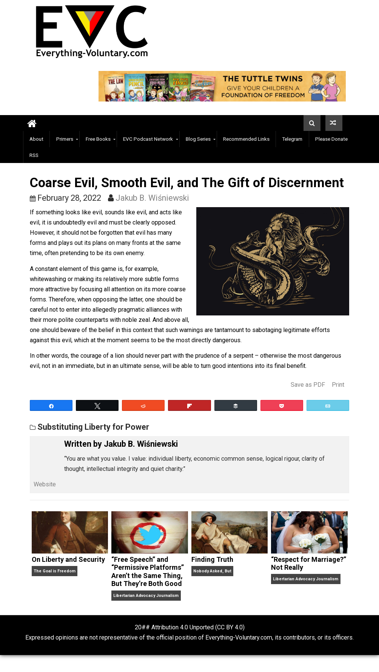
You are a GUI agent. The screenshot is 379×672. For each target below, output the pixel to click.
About (36, 139)
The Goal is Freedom (54, 571)
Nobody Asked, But (212, 571)
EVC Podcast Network (148, 139)
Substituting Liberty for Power (93, 427)
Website (45, 484)
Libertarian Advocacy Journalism (146, 595)
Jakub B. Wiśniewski (152, 198)
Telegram (292, 139)
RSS (34, 155)
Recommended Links (246, 139)
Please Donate (331, 139)
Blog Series (198, 139)
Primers (64, 139)
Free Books (98, 139)
